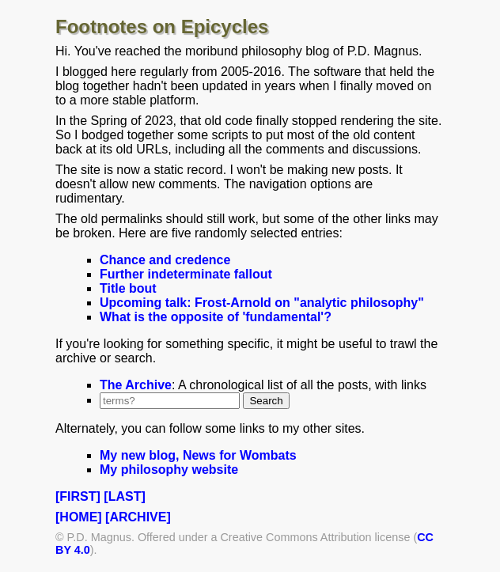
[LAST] (124, 496)
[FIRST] (77, 496)
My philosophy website (169, 469)
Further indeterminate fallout (186, 274)
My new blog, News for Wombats (198, 455)
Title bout (128, 288)
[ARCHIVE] (138, 517)
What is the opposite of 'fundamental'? (215, 317)
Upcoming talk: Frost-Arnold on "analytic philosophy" (262, 302)
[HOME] (78, 517)
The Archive (136, 385)
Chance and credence (165, 260)
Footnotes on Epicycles (161, 26)
